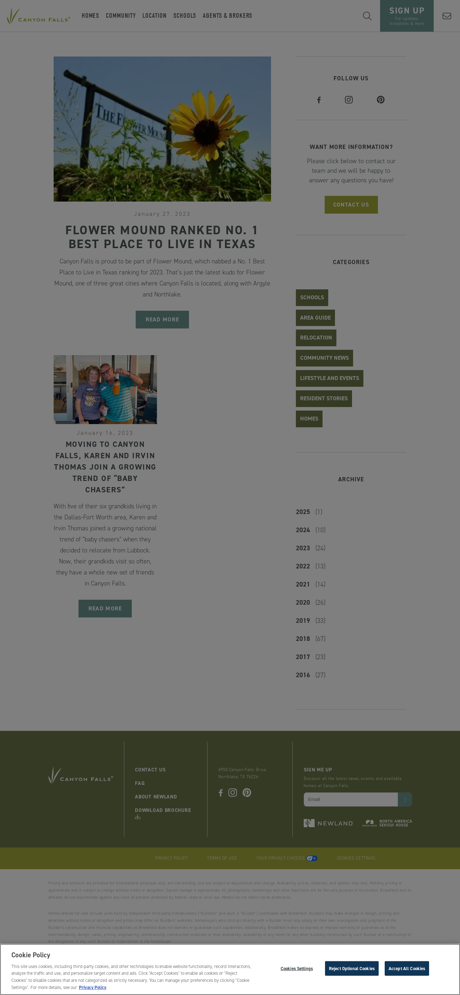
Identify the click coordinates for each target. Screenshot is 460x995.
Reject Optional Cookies (352, 970)
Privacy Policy (92, 989)
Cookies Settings (297, 970)
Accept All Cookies (407, 970)
